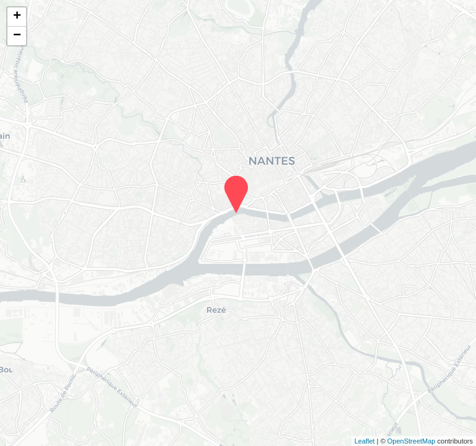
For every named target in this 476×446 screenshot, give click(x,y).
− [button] (17, 36)
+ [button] (17, 16)
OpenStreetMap (411, 441)
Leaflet (365, 441)
